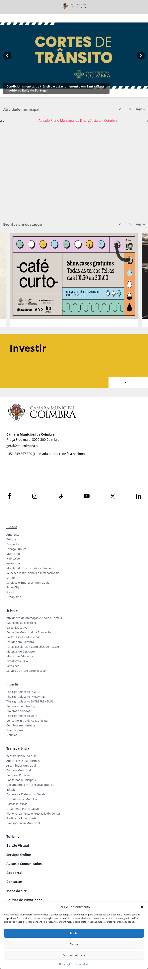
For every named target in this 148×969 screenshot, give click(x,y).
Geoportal (14, 873)
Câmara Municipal (18, 770)
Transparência (17, 748)
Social (10, 592)
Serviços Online (18, 855)
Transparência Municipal (23, 823)
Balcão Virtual (17, 845)
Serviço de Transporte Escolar (26, 671)
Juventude (13, 563)
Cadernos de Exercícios (21, 623)
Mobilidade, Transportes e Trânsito (29, 568)
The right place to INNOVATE (25, 696)
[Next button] (141, 55)
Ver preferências (74, 955)
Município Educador (19, 656)
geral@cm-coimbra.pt (22, 446)
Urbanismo (13, 597)
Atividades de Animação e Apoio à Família (34, 618)
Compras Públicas (18, 775)
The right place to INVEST (23, 692)
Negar (74, 944)
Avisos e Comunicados (24, 864)
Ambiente (12, 534)
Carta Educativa (16, 627)
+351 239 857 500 (19, 454)
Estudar (12, 610)
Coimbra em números (21, 725)
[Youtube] (87, 496)
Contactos (14, 881)
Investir (12, 684)
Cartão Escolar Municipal (23, 637)
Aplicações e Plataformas (23, 761)
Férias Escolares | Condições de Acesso (32, 647)
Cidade (11, 527)
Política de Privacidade (21, 818)
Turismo (13, 836)
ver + (140, 109)
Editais (10, 789)
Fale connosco (15, 730)
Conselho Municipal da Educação (28, 632)
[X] (113, 496)
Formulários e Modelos (21, 799)
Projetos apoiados (18, 711)
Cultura (11, 539)
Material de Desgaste (20, 651)
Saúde (10, 578)
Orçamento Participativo (22, 809)
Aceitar (74, 933)
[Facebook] (9, 496)
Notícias (11, 735)
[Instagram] (34, 496)
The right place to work (21, 716)
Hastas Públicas (16, 804)
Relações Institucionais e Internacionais (32, 573)
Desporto (12, 544)
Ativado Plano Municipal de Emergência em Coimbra (77, 120)
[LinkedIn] (139, 496)
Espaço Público (16, 549)
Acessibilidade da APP (21, 756)
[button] (142, 907)
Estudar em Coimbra (20, 642)
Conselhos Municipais (21, 780)
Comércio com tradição (21, 706)
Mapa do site (16, 891)
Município (13, 554)
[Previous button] (7, 55)
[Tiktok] (61, 496)
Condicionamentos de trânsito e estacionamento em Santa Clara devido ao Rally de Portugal (55, 88)
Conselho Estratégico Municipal (27, 720)
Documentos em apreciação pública (30, 785)
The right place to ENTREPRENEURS (30, 701)
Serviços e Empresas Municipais (27, 582)
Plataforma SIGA (17, 661)
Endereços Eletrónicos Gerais (25, 794)
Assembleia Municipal (21, 765)
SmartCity (12, 587)
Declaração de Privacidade (74, 964)
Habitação (13, 558)
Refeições (12, 666)
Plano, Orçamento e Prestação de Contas (33, 813)
